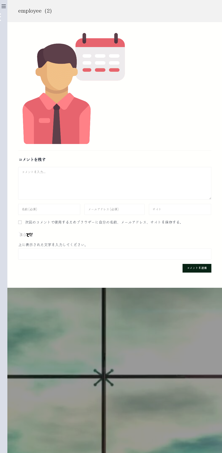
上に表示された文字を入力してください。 (53, 245)
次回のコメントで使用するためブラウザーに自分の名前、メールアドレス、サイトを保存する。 (104, 222)
